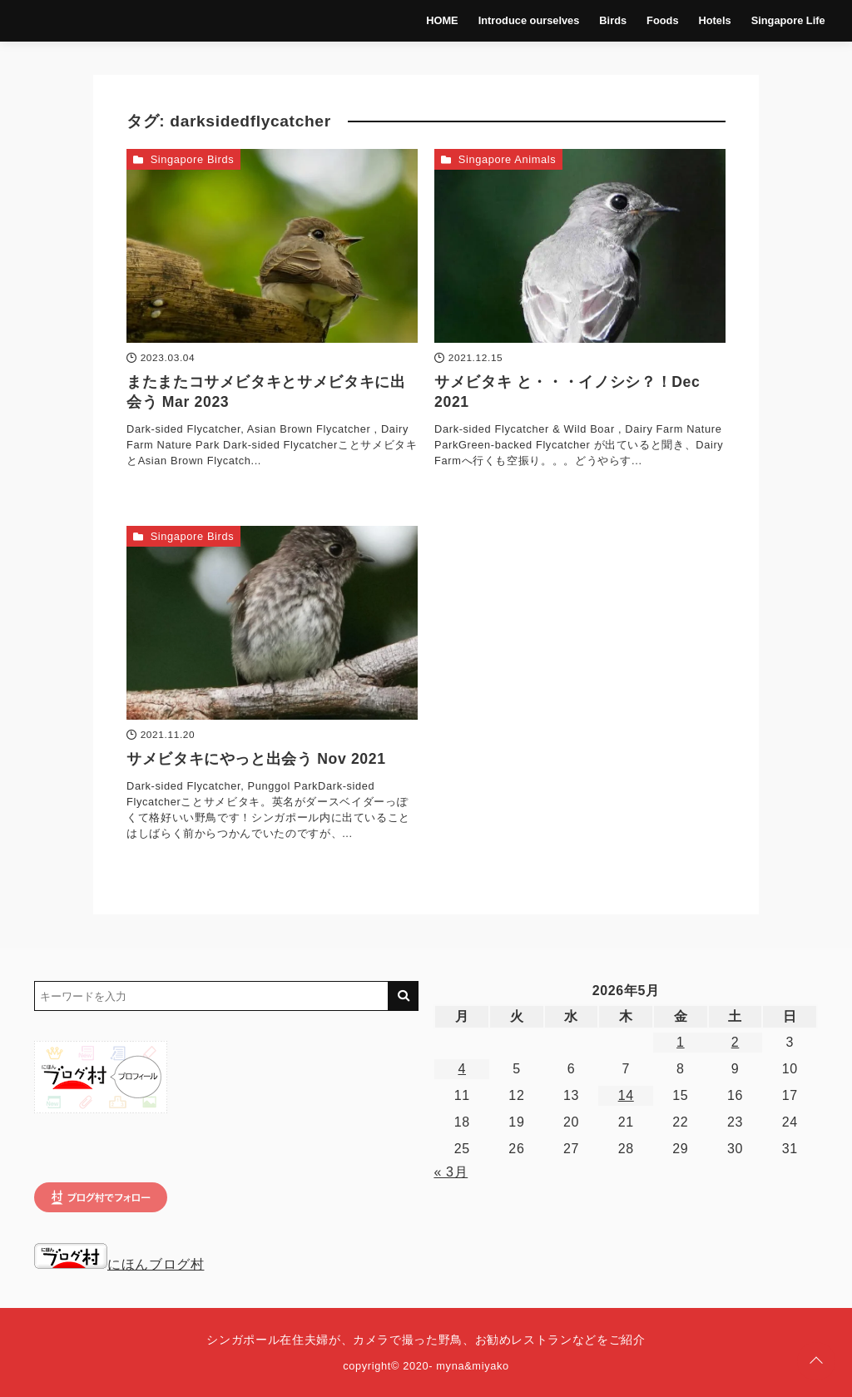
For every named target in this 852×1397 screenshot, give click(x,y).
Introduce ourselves (529, 20)
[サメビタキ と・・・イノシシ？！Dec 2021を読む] (580, 246)
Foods (662, 20)
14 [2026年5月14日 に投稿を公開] (626, 1095)
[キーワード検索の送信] (404, 996)
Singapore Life (788, 20)
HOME (442, 20)
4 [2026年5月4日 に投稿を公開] (462, 1069)
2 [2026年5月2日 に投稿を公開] (735, 1042)
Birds (613, 20)
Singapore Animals (507, 159)
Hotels (715, 20)
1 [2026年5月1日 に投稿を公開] (680, 1042)
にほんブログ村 (119, 1264)
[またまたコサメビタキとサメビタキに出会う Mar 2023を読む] (272, 246)
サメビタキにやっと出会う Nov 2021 (256, 759)
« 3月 (450, 1172)
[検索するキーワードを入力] (211, 996)
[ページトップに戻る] (816, 1361)
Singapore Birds (193, 159)
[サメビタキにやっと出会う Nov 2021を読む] (272, 623)
